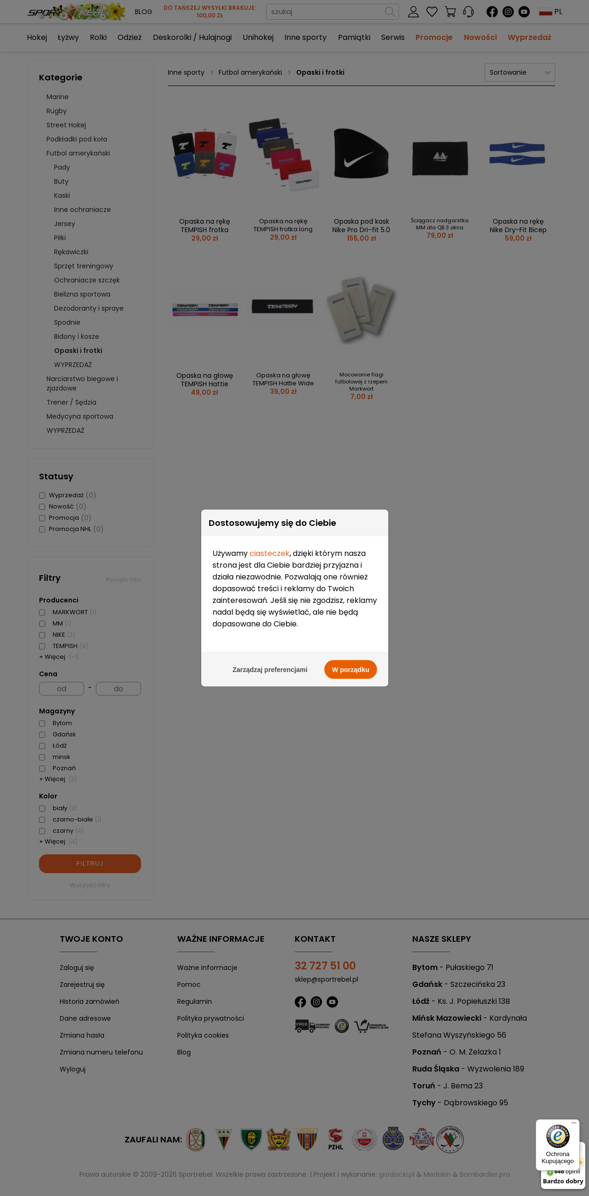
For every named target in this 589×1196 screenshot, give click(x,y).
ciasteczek (270, 325)
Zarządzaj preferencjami (270, 441)
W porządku (350, 441)
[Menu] (574, 1125)
